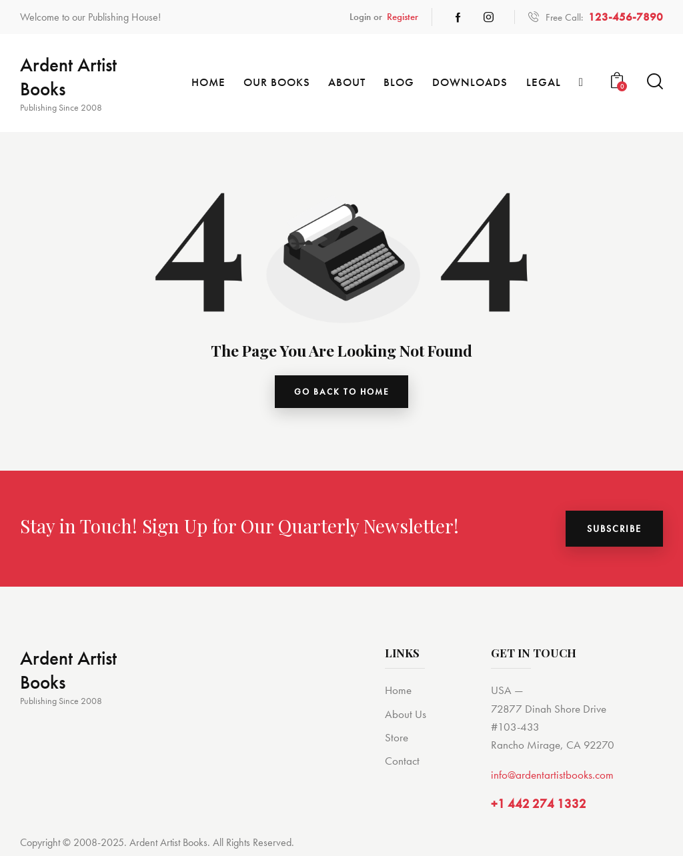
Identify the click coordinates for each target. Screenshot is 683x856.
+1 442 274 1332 (538, 807)
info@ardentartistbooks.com (552, 778)
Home (398, 693)
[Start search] (655, 81)
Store (396, 740)
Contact (402, 764)
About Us (405, 717)
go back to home (342, 393)
